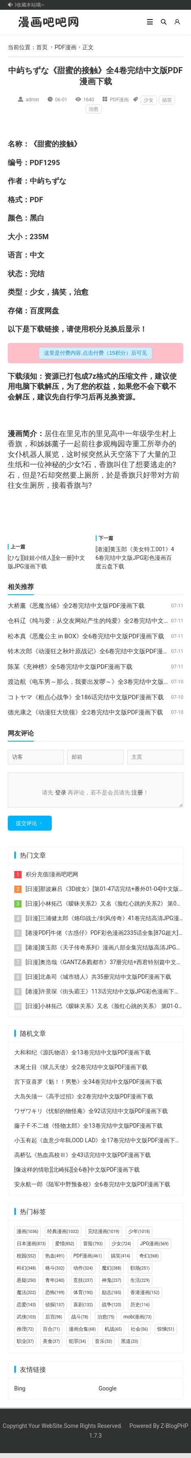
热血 (55, 1261)
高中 (117, 433)
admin (32, 100)
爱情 (65, 1248)
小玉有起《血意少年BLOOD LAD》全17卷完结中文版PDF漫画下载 (97, 1145)
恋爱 (26, 1309)
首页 (42, 47)
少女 (149, 100)
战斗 (79, 1322)
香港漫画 (145, 1297)
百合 (51, 1334)
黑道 (129, 1346)
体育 (83, 1297)
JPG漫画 (154, 1248)
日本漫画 (31, 1248)
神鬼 (111, 1285)
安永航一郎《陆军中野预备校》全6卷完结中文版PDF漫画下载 (92, 1189)
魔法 (26, 1297)
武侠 (26, 1322)
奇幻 (149, 1261)
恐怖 (55, 1297)
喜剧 (83, 1309)
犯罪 (77, 1346)
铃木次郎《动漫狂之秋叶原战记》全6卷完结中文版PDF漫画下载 (94, 651)
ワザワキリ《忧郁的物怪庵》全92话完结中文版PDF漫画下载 (91, 1116)
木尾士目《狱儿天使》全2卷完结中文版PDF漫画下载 (81, 1072)
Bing (20, 1393)
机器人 (33, 454)
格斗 (55, 1273)
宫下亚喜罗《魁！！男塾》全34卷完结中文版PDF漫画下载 (88, 1086)
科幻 (26, 1273)
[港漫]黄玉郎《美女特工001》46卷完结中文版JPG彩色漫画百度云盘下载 (135, 558)
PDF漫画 (66, 47)
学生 (154, 433)
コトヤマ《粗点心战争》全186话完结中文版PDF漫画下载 (86, 697)
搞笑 (167, 100)
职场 (140, 1273)
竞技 (83, 1285)
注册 (137, 792)
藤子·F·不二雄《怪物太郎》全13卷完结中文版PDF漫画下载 (88, 1130)
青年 (55, 1285)
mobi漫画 (137, 1322)
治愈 (94, 109)
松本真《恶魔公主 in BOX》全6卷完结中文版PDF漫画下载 (86, 636)
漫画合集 (82, 1334)
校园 (26, 1261)
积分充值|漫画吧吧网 (52, 879)
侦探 (55, 1309)
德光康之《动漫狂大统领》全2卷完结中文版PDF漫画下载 (85, 712)
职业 (25, 1346)
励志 (111, 1297)
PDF (36, 162)
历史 (140, 1309)
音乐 (103, 1346)
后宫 (53, 1322)
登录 (60, 792)
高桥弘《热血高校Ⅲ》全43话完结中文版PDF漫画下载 (82, 1160)
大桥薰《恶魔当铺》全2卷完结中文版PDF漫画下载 (76, 605)
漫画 (15, 433)
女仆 (15, 454)
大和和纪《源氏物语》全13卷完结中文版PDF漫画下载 (82, 1057)
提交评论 (26, 828)
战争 (111, 1309)
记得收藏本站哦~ (27, 5)
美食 (51, 1346)
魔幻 (111, 1273)
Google (107, 1393)
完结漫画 (103, 1236)
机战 (113, 1334)
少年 (139, 1236)
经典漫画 (63, 1236)
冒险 (93, 1248)
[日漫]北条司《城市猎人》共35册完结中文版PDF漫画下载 (98, 981)
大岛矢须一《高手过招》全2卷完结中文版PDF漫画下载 (84, 1101)
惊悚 (165, 1334)
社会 (139, 1334)
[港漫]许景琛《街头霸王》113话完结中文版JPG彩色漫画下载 (103, 996)
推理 (25, 1334)
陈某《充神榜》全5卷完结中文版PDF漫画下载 (70, 666)
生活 (140, 1285)
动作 (83, 1273)
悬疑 (26, 1285)
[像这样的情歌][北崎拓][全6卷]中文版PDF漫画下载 (77, 1174)
